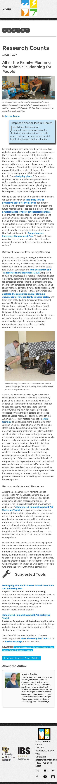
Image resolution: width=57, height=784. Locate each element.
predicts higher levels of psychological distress (26, 212)
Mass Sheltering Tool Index (34, 638)
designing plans (23, 176)
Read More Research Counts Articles (21, 658)
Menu (5, 9)
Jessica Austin (12, 116)
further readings (13, 641)
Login (38, 766)
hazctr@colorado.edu (46, 760)
